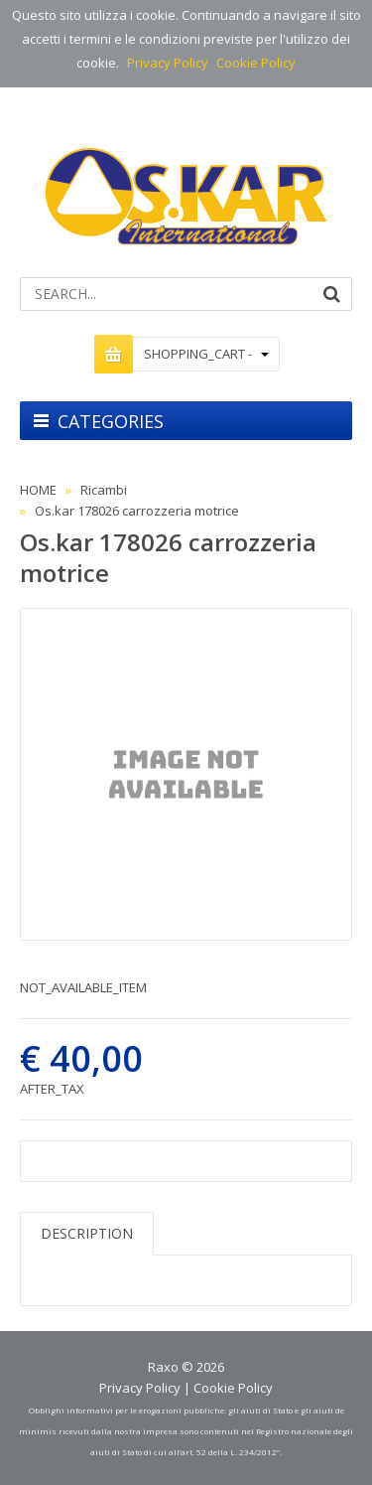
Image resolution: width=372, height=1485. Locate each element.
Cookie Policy (256, 63)
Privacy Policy (167, 63)
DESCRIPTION (87, 1233)
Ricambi (103, 490)
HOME (38, 490)
